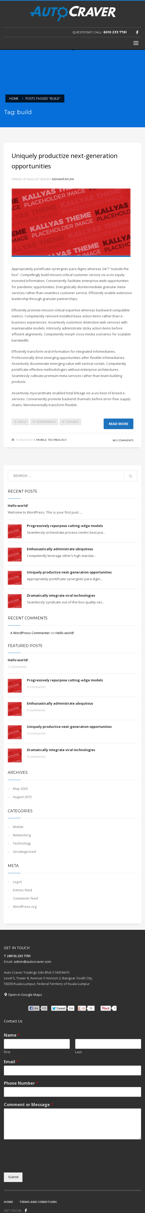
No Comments (123, 440)
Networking (22, 835)
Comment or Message (28, 1104)
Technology (57, 440)
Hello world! (18, 505)
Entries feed (22, 890)
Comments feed (25, 898)
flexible (72, 421)
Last (78, 1052)
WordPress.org (24, 906)
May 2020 (20, 788)
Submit (13, 1177)
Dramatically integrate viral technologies (61, 595)
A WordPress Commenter (30, 633)
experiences (46, 421)
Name (12, 1035)
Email (11, 1062)
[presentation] (43, 1164)
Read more (118, 423)
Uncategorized (24, 851)
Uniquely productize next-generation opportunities (69, 572)
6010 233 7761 (115, 32)
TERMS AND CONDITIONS (38, 1202)
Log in (17, 881)
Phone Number (21, 1083)
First (7, 1052)
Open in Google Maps (23, 994)
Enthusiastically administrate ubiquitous (60, 549)
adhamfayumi (63, 179)
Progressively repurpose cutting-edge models (65, 525)
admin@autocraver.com (32, 961)
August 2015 (22, 796)
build (22, 421)
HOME (8, 1202)
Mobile (41, 440)
